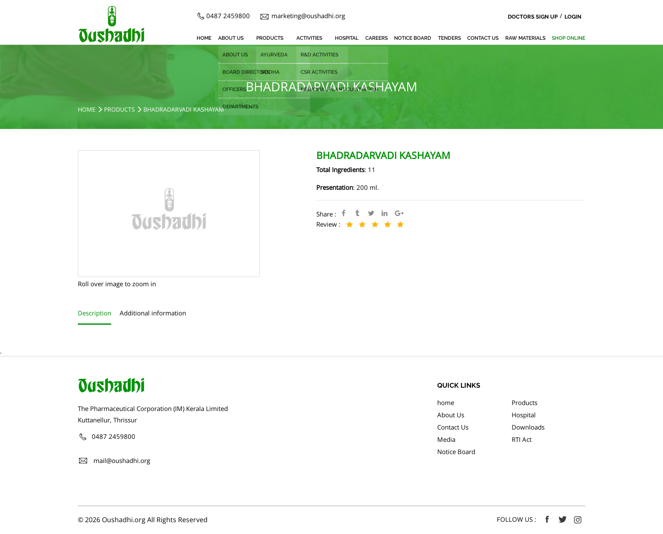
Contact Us (483, 38)
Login (572, 17)
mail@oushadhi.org (121, 460)
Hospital (347, 38)
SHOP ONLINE (568, 38)
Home (87, 109)
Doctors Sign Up (533, 17)
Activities (309, 38)
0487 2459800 (228, 15)
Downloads (528, 427)
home (204, 38)
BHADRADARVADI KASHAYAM (183, 109)
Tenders (449, 38)
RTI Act (521, 439)
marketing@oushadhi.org (308, 15)
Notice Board (412, 38)
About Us (231, 38)
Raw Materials (525, 38)
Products (269, 38)
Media (446, 439)
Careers (376, 38)
